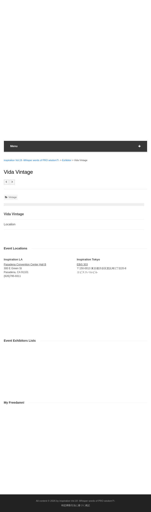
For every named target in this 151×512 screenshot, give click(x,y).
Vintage (13, 197)
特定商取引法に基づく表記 (75, 505)
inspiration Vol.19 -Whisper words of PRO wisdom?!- (31, 160)
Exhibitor (66, 160)
